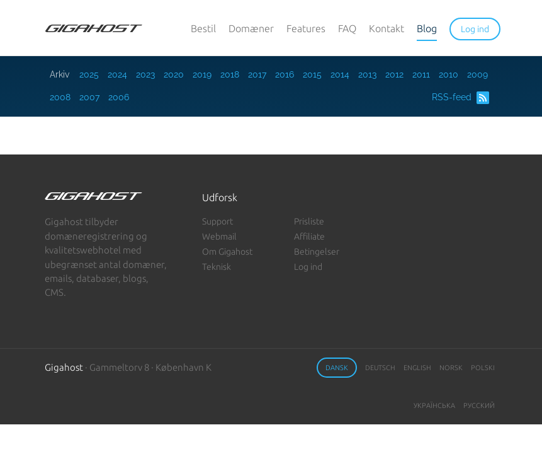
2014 (339, 74)
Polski (483, 367)
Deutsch (380, 367)
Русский (479, 405)
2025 (89, 74)
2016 (284, 74)
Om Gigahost (227, 252)
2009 (477, 74)
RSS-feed (460, 97)
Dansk (336, 367)
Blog (427, 28)
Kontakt (386, 28)
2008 (60, 97)
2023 (145, 74)
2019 (202, 74)
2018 (229, 74)
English (417, 367)
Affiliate (309, 236)
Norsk (451, 367)
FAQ (347, 28)
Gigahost (64, 367)
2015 (312, 74)
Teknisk (216, 267)
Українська (434, 405)
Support (217, 221)
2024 (117, 74)
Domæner (251, 28)
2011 (421, 74)
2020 (174, 74)
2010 (448, 74)
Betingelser (316, 252)
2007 (89, 97)
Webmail (219, 236)
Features (305, 28)
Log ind (308, 267)
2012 (394, 74)
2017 (257, 74)
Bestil (203, 28)
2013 (367, 74)
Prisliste (309, 221)
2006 (118, 97)
